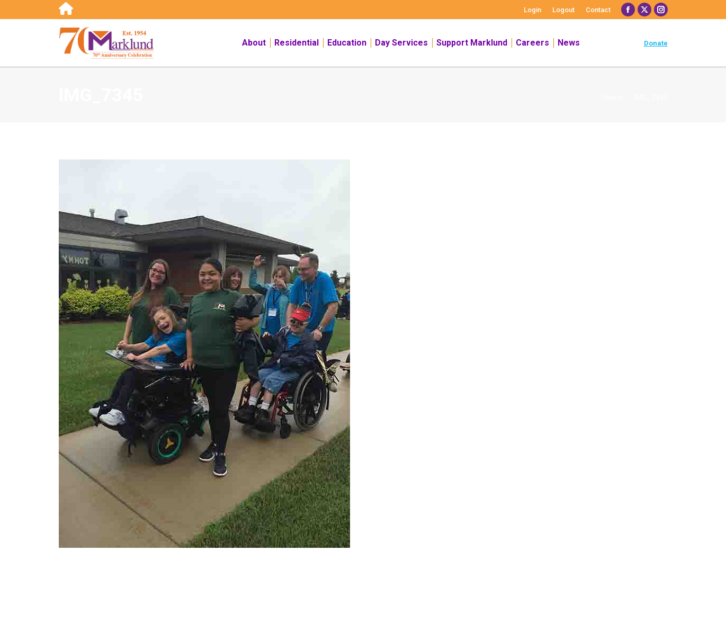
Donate (656, 43)
